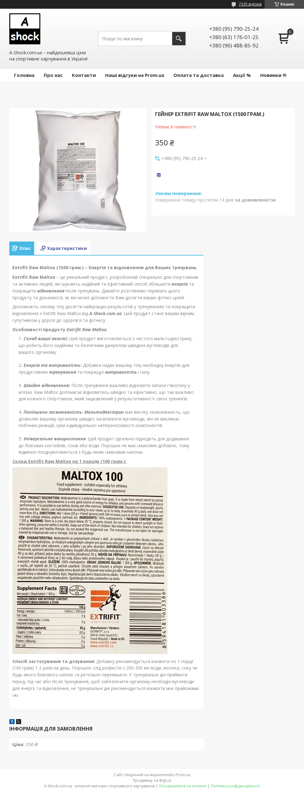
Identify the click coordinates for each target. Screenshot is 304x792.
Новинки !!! (273, 75)
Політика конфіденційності (235, 786)
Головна (24, 75)
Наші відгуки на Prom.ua (134, 75)
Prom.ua (183, 774)
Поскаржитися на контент (183, 786)
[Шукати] (179, 38)
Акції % (242, 75)
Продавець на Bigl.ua (152, 780)
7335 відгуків (250, 4)
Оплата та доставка (198, 75)
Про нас (53, 75)
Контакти (84, 75)
